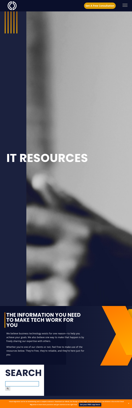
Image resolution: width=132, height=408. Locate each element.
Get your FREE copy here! (90, 404)
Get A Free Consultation (99, 5)
